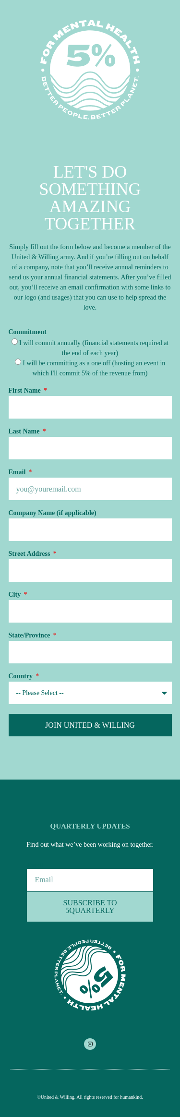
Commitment (28, 332)
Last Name (25, 431)
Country (22, 676)
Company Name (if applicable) (52, 513)
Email (18, 472)
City (16, 594)
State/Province (30, 635)
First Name (26, 390)
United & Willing (57, 1097)
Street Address (30, 554)
